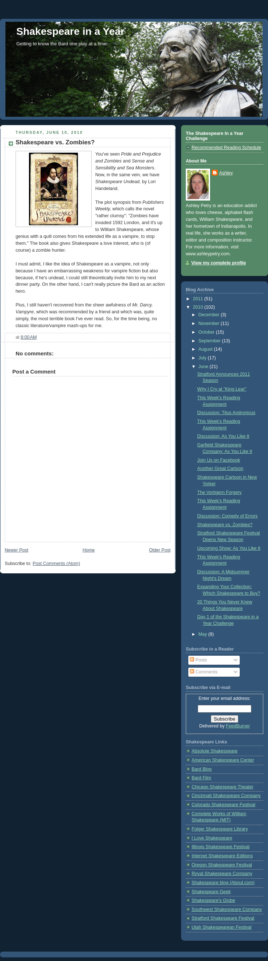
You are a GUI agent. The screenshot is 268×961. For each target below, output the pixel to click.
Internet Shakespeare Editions (222, 855)
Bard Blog (202, 769)
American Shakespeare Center (223, 760)
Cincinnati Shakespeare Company (226, 795)
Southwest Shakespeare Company (227, 909)
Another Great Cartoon (220, 468)
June (204, 366)
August (206, 349)
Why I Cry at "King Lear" (222, 389)
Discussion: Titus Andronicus (226, 412)
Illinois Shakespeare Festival (221, 846)
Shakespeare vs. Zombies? (225, 524)
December (209, 314)
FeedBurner (238, 726)
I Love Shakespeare (212, 838)
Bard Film (201, 777)
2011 (199, 298)
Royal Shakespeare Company (222, 873)
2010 (199, 307)
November (209, 323)
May (203, 634)
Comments (203, 672)
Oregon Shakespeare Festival (222, 864)
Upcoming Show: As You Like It (229, 548)
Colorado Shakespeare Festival (223, 804)
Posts (198, 660)
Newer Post (16, 550)
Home (89, 550)
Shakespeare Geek (211, 891)
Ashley (226, 173)
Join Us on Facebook (218, 460)
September (210, 340)
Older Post (160, 550)
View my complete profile (218, 262)
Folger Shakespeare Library (220, 829)
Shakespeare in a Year (70, 31)
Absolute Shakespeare (215, 751)
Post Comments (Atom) (56, 563)
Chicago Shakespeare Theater (223, 786)
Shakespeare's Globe (213, 900)
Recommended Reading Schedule (226, 147)
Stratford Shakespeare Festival (223, 918)
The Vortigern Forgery (219, 492)
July (203, 357)
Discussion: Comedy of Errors (227, 516)
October (207, 332)
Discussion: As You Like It (223, 436)
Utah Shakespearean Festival (221, 927)
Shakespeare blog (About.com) (223, 882)
